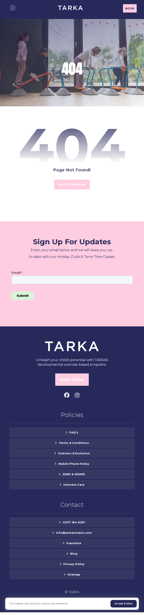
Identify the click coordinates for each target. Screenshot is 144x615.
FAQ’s (73, 432)
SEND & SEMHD (74, 474)
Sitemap (73, 574)
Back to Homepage (72, 184)
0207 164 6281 (74, 522)
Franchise (73, 543)
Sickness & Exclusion (74, 453)
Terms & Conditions (74, 442)
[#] (66, 395)
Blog (73, 553)
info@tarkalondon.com (74, 532)
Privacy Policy (73, 564)
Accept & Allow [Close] (124, 603)
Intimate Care (73, 484)
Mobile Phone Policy (73, 463)
